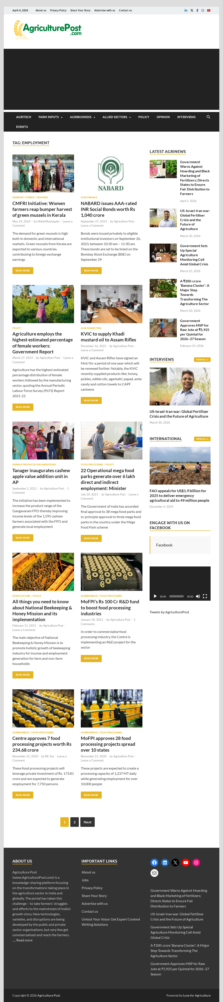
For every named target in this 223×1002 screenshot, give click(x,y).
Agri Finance (89, 197)
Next (87, 822)
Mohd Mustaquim (48, 221)
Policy (143, 117)
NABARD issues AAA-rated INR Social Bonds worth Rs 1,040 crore (109, 209)
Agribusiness (80, 117)
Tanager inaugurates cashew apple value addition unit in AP (41, 476)
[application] (180, 583)
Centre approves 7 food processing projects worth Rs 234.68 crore (41, 744)
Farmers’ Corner (23, 197)
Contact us (125, 10)
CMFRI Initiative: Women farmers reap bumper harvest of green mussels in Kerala (42, 209)
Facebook (164, 545)
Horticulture (21, 595)
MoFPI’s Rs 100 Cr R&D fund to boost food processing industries (110, 607)
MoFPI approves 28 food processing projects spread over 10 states (108, 744)
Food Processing (92, 464)
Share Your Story (80, 10)
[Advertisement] (111, 79)
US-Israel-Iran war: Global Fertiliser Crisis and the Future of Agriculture (195, 220)
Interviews (186, 117)
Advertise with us (104, 10)
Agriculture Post (124, 221)
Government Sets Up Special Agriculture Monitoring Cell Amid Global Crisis (194, 255)
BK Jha (49, 756)
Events (22, 127)
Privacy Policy (58, 10)
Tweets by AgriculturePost (169, 612)
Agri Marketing (91, 328)
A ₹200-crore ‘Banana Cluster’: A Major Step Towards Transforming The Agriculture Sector (179, 950)
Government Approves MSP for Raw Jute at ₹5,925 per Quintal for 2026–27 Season (194, 330)
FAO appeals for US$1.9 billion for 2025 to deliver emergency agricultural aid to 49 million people (179, 495)
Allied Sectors (115, 117)
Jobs (85, 880)
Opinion (163, 117)
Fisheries (42, 197)
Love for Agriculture (197, 995)
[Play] (155, 596)
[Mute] (198, 596)
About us (40, 10)
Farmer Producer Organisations (34, 464)
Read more (24, 940)
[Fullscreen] (205, 596)
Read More (21, 269)
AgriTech (23, 117)
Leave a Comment (92, 225)
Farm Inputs (49, 117)
